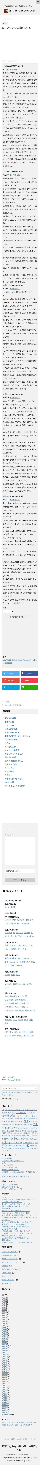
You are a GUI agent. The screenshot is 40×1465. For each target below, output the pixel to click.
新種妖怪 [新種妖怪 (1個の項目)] (33, 1131)
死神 (27, 920)
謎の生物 (25, 923)
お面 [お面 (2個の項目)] (18, 1110)
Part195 (5, 1370)
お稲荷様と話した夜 (9, 1255)
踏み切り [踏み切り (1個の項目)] (9, 1148)
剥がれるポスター (8, 1280)
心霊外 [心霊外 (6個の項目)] (11, 1131)
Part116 (5, 1356)
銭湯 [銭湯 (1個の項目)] (16, 1148)
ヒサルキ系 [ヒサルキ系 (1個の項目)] (16, 1118)
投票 (4, 608)
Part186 (5, 1366)
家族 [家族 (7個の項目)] (16, 1128)
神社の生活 (9, 782)
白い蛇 (4, 1197)
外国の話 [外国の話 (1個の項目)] (24, 1124)
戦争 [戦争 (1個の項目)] (29, 1131)
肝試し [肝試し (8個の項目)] (5, 1145)
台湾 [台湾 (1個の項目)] (10, 1124)
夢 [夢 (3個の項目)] (28, 1125)
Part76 (4, 1341)
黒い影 (27, 933)
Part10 (4, 1312)
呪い (19, 984)
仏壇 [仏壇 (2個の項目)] (22, 1121)
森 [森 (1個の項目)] (18, 1133)
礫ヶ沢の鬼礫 (10, 757)
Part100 (7, 702)
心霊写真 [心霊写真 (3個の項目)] (5, 1131)
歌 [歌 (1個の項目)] (20, 1133)
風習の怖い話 (10, 981)
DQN (26, 1020)
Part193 (5, 1368)
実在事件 (13, 996)
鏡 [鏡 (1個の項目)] (19, 1148)
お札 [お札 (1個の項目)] (6, 1110)
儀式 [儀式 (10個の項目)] (26, 1121)
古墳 (23, 962)
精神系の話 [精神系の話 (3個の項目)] (27, 1143)
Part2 (4, 1300)
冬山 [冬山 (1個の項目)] (32, 1121)
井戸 (28, 962)
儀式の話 (20, 1093)
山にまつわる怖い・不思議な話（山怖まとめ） (19, 1423)
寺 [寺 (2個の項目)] (19, 1128)
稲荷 (32, 920)
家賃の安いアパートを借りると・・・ (16, 1224)
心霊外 (17, 1003)
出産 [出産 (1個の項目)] (34, 1121)
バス (6, 1032)
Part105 (5, 1346)
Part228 (5, 1397)
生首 (6, 923)
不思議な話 (9, 1011)
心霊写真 (8, 933)
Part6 (4, 1308)
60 (4, 496)
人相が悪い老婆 (11, 729)
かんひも (8, 775)
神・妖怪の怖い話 (12, 917)
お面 (23, 1032)
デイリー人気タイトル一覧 (12, 1189)
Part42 (4, 1333)
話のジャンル (10, 993)
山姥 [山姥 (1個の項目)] (24, 1128)
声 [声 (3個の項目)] (21, 1125)
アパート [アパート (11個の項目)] (21, 1112)
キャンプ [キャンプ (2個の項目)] (18, 1116)
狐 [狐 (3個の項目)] (10, 1135)
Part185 (5, 1364)
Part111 (5, 1352)
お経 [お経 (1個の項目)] (15, 1110)
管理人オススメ (21, 1000)
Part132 (5, 1360)
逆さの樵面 (9, 772)
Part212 (5, 1385)
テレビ (26, 1036)
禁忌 (24, 984)
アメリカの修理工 (12, 750)
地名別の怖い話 (11, 972)
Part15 (4, 1315)
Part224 (5, 1395)
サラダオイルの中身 (9, 1229)
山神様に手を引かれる (10, 1252)
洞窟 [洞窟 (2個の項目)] (32, 1133)
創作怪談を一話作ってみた (12, 1236)
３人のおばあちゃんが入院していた (15, 1238)
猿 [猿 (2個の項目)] (18, 1135)
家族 (20, 705)
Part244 (5, 1409)
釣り (24, 949)
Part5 (4, 1306)
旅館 (33, 962)
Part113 (5, 1354)
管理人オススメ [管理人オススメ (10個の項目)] (10, 1142)
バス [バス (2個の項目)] (7, 1118)
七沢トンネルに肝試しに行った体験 (15, 1213)
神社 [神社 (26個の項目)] (23, 1138)
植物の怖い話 (10, 913)
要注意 (32, 1011)
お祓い (30, 984)
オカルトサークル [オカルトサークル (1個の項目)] (30, 1112)
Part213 (5, 1387)
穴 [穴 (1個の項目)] (37, 1139)
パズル (15, 1032)
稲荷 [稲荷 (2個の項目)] (35, 1139)
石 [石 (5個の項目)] (12, 1139)
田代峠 (7, 975)
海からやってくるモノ (14, 754)
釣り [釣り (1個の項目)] (14, 1148)
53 (4, 285)
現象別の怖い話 (11, 930)
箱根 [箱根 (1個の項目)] (21, 1143)
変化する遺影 (10, 718)
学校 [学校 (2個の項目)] (3, 1128)
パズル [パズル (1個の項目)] (11, 1118)
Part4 (4, 1304)
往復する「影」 (11, 765)
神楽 (19, 946)
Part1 (4, 1298)
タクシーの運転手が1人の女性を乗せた (17, 1222)
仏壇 (14, 1036)
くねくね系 (22, 996)
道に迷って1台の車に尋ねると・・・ (16, 1211)
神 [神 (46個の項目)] (15, 1138)
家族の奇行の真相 (12, 733)
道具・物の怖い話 (12, 1029)
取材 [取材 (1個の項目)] (4, 1124)
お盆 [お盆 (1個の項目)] (8, 1110)
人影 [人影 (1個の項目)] (15, 1121)
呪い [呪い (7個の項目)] (14, 1124)
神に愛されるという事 (10, 1269)
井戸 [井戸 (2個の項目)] (9, 1121)
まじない (8, 984)
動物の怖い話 (10, 904)
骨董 (31, 1032)
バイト (7, 949)
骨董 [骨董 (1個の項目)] (30, 1148)
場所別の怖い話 (11, 955)
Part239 (5, 1407)
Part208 (5, 1379)
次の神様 (5, 1283)
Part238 (5, 1405)
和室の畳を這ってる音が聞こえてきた (16, 1231)
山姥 (6, 920)
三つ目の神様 (7, 1158)
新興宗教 (8, 1020)
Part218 (5, 1393)
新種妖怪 (20, 920)
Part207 (5, 1378)
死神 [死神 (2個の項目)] (25, 1133)
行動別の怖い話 (11, 943)
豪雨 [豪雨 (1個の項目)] (36, 1145)
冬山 (6, 962)
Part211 (5, 1383)
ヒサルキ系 (9, 1003)
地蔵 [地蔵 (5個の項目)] (18, 1124)
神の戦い (5, 1266)
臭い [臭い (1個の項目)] (22, 1145)
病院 (16, 705)
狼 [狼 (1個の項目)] (14, 1135)
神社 (19, 958)
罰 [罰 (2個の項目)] (33, 1143)
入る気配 (10, 1077)
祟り (12, 936)
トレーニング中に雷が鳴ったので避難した (18, 1199)
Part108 (5, 1350)
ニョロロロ (9, 725)
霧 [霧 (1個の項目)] (20, 1148)
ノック (25, 936)
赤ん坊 (20, 1020)
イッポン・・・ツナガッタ (11, 1262)
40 (4, 66)
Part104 (5, 1348)
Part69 (4, 1339)
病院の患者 (6, 1240)
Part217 (5, 1391)
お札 (6, 1036)
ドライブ (26, 946)
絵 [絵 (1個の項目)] (32, 1143)
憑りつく (19, 933)
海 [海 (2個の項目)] (35, 1133)
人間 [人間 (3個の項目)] (18, 1121)
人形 (32, 1036)
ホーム (7, 1439)
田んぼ (12, 962)
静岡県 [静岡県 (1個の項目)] (23, 1148)
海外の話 (25, 1003)
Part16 (4, 1317)
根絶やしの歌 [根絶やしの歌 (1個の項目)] (14, 1133)
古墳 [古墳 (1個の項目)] (7, 1124)
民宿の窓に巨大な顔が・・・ (13, 1161)
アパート (19, 965)
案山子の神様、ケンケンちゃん (17, 736)
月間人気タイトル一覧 (10, 1185)
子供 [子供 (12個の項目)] (35, 1124)
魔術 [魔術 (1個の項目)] (35, 1148)
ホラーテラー (7, 1414)
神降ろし (5, 1276)
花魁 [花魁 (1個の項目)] (25, 1145)
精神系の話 (19, 1011)
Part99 (4, 1343)
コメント (9, 835)
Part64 (4, 1337)
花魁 (31, 1020)
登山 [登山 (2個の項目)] (9, 1139)
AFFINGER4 (29, 1461)
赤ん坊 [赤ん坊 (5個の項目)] (4, 1148)
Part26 (4, 1323)
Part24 (4, 1319)
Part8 (4, 1310)
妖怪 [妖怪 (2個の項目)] (31, 1125)
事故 (19, 949)
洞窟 (6, 958)
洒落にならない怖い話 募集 (19, 1439)
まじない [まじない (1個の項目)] (13, 1112)
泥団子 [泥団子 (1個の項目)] (29, 1133)
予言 (20, 936)
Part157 (5, 1362)
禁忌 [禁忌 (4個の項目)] (31, 1139)
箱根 (13, 975)
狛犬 (19, 923)
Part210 (5, 1381)
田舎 (24, 958)
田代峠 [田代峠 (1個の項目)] (34, 1135)
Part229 (5, 1399)
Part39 (4, 1331)
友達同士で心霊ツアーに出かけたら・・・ (18, 1233)
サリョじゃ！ (10, 768)
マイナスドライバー (9, 1167)
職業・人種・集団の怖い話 (16, 1017)
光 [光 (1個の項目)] (29, 1121)
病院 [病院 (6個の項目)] (6, 1139)
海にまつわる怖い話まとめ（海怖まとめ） (18, 1425)
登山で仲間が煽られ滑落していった (15, 1206)
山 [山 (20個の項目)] (21, 1127)
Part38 (4, 1329)
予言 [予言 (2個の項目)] (33, 1118)
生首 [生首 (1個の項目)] (20, 1135)
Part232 (5, 1401)
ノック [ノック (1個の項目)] (36, 1116)
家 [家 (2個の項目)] (12, 1128)
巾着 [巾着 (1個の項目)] (32, 1128)
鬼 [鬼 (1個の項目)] (32, 1148)
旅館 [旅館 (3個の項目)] (8, 1133)
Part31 (4, 1327)
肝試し (14, 949)
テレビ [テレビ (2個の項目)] (23, 1116)
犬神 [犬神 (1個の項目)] (7, 1135)
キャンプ (13, 946)
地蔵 (11, 923)
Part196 (5, 1372)
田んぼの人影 (10, 747)
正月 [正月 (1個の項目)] (22, 1133)
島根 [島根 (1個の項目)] (27, 1128)
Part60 (4, 1335)
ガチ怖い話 (9, 1007)
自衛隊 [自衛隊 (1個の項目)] (19, 1145)
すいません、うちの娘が (15, 786)
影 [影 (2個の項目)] (36, 1128)
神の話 (13, 1093)
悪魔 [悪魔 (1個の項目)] (16, 1131)
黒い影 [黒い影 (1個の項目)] (6, 1150)
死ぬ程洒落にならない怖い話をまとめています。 (20, 1454)
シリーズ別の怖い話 (13, 901)
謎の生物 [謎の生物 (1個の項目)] (32, 1145)
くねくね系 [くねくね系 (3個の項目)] (29, 1110)
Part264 (5, 1412)
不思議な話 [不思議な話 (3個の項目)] (28, 1118)
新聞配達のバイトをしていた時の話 (15, 1227)
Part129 (5, 1358)
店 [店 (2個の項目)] (34, 1128)
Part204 (5, 1376)
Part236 (5, 1403)
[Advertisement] (18, 44)
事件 (6, 996)
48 (4, 171)
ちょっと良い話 (9, 705)
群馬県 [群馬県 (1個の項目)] (36, 1143)
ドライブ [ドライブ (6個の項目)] (29, 1116)
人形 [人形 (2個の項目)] (12, 1121)
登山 (6, 946)
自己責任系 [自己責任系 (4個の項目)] (12, 1146)
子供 (15, 1020)
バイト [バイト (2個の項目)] (4, 1118)
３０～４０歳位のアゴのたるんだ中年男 (17, 1242)
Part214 (5, 1389)
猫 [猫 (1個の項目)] (16, 1135)
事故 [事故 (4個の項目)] (5, 1121)
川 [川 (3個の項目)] (29, 1128)
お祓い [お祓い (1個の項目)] (12, 1110)
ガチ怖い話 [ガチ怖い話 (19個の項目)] (8, 1115)
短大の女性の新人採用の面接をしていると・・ (19, 1215)
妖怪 (14, 920)
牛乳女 (7, 743)
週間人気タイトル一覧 (10, 1187)
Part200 (5, 1374)
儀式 (15, 984)
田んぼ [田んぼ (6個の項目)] (29, 1135)
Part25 (4, 1321)
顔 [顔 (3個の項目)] (26, 1148)
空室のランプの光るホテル (12, 1202)
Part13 (4, 1314)
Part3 (4, 1302)
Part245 (5, 1410)
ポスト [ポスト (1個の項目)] (21, 1118)
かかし (20, 1036)
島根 (18, 975)
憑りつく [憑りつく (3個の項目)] (25, 1131)
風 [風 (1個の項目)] (28, 1148)
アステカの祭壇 (11, 740)
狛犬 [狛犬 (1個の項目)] (12, 1135)
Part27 (4, 1325)
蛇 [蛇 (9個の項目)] (28, 1145)
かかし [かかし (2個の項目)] (22, 1110)
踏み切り (13, 958)
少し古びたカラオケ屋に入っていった (16, 1204)
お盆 (6, 988)
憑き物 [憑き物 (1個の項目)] (19, 1131)
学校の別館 (6, 1208)
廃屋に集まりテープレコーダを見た (15, 1176)
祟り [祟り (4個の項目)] (28, 1139)
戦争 (27, 1011)
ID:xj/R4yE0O (15, 69)
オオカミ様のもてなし (14, 779)
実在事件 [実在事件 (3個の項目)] (8, 1128)
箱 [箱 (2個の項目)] (19, 1143)
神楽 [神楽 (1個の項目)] (18, 1139)
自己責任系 (9, 1000)
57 (4, 394)
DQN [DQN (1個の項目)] (3, 1110)
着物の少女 (9, 722)
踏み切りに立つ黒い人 (14, 761)
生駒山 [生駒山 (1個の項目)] (23, 1135)
